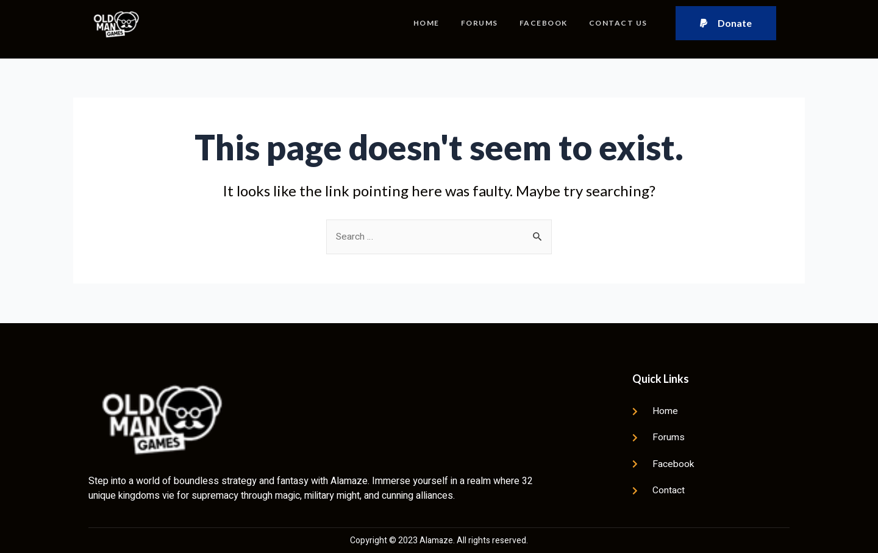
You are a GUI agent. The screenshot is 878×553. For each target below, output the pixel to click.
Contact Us (618, 22)
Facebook (543, 22)
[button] (726, 23)
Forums (478, 22)
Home (425, 22)
